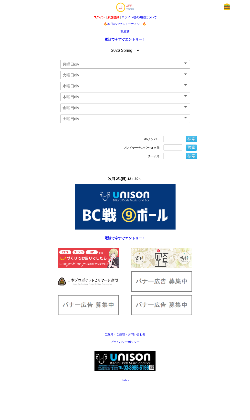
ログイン (99, 17)
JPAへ (125, 380)
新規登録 (113, 17)
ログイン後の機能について (139, 17)
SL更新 (125, 31)
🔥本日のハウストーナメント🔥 (125, 24)
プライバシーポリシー (125, 342)
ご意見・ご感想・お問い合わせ (125, 334)
